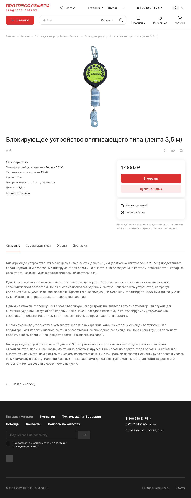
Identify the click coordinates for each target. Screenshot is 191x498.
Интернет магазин (19, 416)
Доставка (80, 245)
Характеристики (38, 245)
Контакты (33, 424)
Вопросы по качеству (64, 424)
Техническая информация (81, 416)
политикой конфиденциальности (39, 444)
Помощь (12, 424)
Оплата (62, 245)
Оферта (180, 487)
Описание (13, 245)
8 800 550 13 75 (148, 8)
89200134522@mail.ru (141, 424)
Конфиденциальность (155, 487)
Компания (47, 416)
